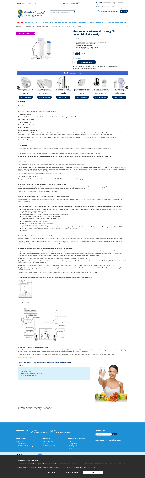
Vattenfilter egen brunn (42, 26)
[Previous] (18, 87)
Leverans (46, 443)
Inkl (122, 9)
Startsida (18, 26)
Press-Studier (73, 447)
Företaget (72, 441)
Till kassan (123, 11)
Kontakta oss (73, 445)
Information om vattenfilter (26, 447)
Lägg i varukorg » (86, 62)
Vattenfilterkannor (47, 22)
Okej (93, 472)
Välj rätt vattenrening (28, 26)
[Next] (126, 87)
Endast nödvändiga (72, 472)
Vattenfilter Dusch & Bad (78, 22)
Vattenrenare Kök (32, 22)
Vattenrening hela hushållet (117, 22)
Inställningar (52, 472)
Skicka (115, 434)
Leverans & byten (23, 445)
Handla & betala (48, 441)
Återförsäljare (22, 443)
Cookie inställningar (74, 449)
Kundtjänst (21, 441)
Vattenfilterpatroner (97, 22)
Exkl (126, 9)
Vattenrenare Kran (61, 22)
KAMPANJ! (20, 22)
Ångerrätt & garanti (49, 445)
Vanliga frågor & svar (75, 443)
